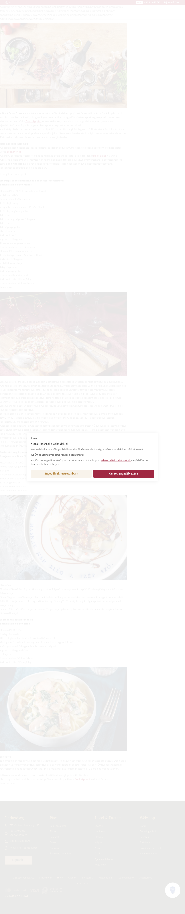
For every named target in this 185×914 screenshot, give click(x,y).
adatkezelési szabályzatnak (116, 460)
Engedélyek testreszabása (61, 473)
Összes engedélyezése (123, 473)
